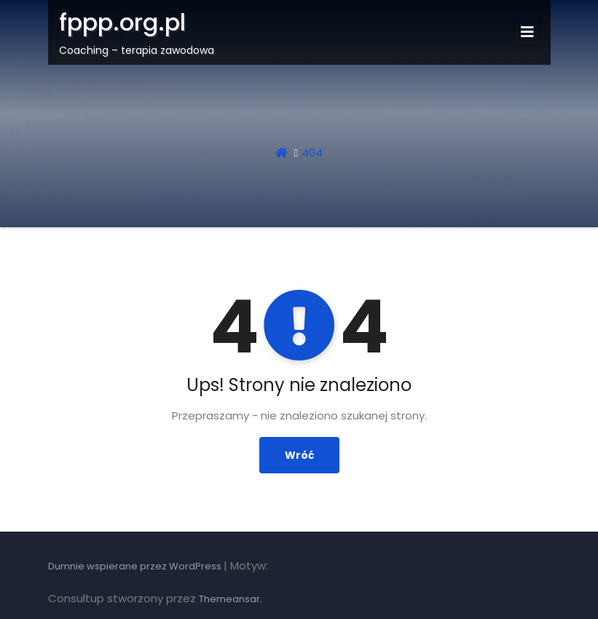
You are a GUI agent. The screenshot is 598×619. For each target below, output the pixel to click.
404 (312, 152)
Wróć (299, 455)
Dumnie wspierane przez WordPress (136, 566)
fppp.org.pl (122, 22)
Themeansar (229, 599)
